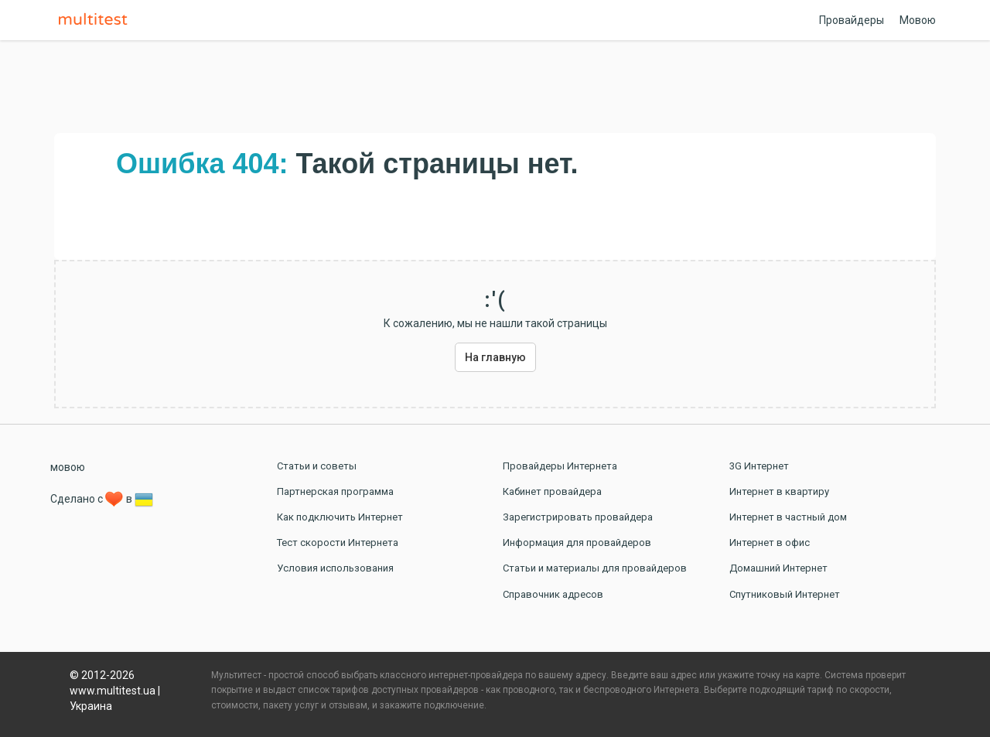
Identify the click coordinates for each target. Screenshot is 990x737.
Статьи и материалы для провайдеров (595, 568)
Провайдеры (851, 20)
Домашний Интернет (778, 568)
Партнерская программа (335, 491)
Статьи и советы (317, 466)
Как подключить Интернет (340, 517)
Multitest (96, 20)
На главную (495, 357)
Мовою (918, 20)
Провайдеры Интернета (560, 466)
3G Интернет (759, 466)
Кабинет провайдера (552, 491)
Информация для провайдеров (577, 542)
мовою (67, 467)
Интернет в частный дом (788, 517)
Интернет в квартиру (779, 491)
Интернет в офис (769, 542)
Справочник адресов (553, 594)
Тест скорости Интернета (337, 542)
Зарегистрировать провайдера (578, 517)
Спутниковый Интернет (784, 594)
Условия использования (335, 568)
